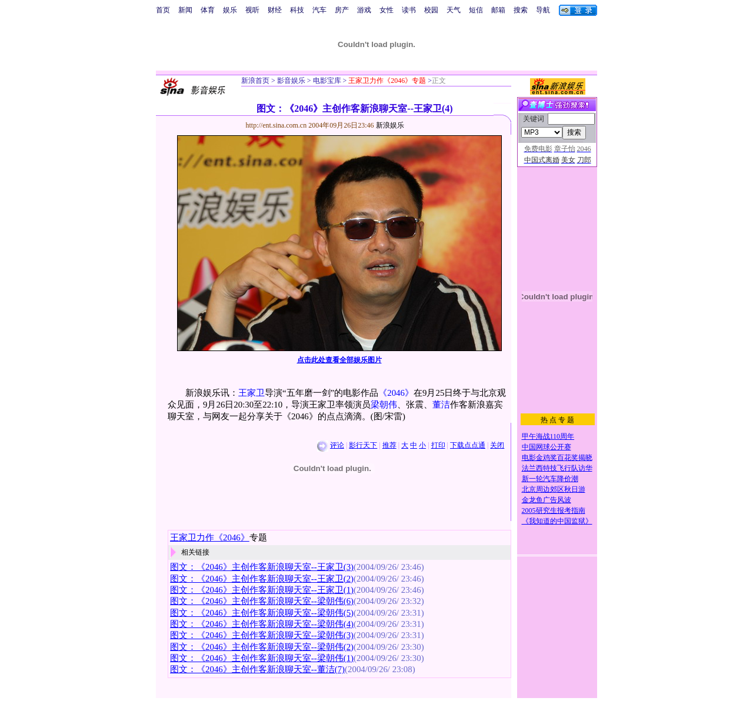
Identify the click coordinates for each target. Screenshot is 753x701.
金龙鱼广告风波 (546, 500)
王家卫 (251, 393)
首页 (163, 10)
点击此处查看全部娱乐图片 (339, 360)
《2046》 (396, 393)
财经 (275, 10)
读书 (409, 10)
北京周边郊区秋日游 (553, 489)
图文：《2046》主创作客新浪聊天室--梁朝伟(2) (262, 647)
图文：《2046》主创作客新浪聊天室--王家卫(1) (262, 590)
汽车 (319, 10)
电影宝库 (326, 80)
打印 (438, 445)
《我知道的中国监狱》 (557, 521)
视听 (252, 10)
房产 (342, 10)
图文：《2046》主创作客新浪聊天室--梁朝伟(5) (262, 612)
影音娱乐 (291, 80)
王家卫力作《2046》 (209, 537)
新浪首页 (255, 80)
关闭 (497, 445)
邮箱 (498, 10)
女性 (386, 10)
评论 (337, 445)
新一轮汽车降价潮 (550, 479)
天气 (454, 10)
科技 (297, 10)
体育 (208, 10)
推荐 (389, 445)
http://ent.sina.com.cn (277, 125)
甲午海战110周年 (548, 436)
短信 (476, 10)
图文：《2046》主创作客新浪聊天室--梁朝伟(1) (262, 658)
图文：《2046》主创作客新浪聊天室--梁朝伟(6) (262, 601)
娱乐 (230, 10)
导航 (543, 10)
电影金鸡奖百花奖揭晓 (557, 457)
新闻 (185, 10)
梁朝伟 (384, 404)
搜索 (521, 10)
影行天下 (363, 445)
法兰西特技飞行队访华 (557, 468)
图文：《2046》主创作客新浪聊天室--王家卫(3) (262, 567)
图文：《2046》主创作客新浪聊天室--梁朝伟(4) (262, 624)
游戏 (364, 10)
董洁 (441, 404)
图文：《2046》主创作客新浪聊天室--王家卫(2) (262, 578)
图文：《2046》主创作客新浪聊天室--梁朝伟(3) (262, 635)
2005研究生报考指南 (553, 510)
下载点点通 (467, 445)
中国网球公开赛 (546, 447)
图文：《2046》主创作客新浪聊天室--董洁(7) (257, 669)
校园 (431, 10)
